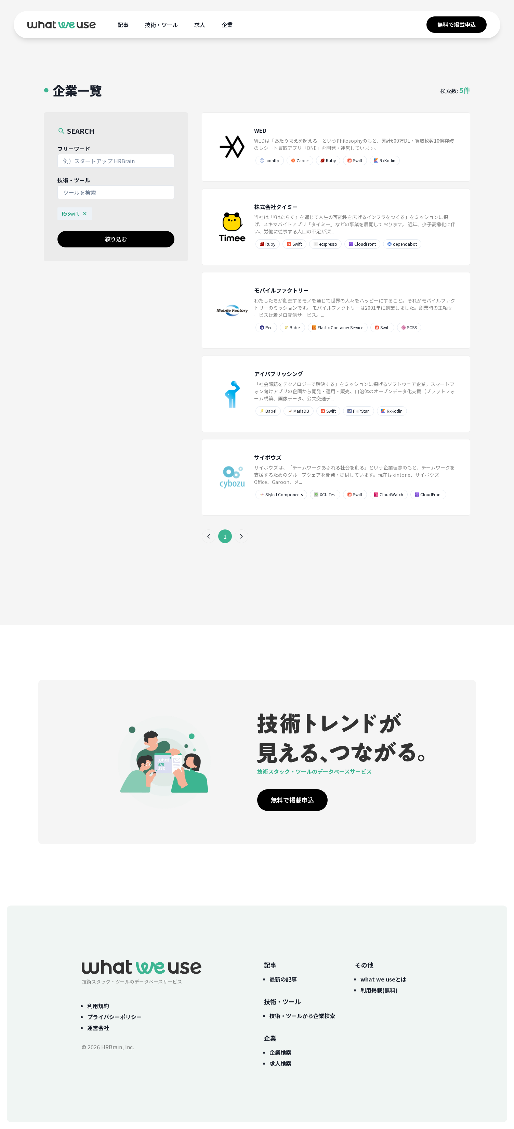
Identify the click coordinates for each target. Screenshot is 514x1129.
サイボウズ (267, 457)
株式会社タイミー (276, 207)
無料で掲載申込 (456, 24)
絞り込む (116, 239)
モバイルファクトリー (281, 290)
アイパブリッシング (278, 374)
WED (260, 130)
